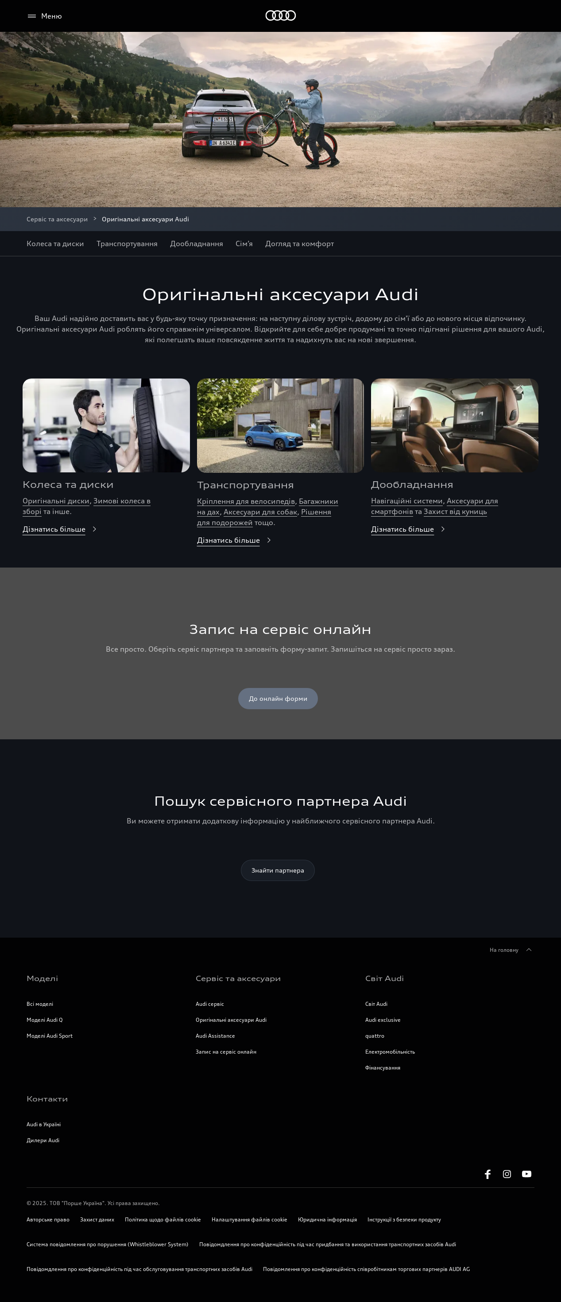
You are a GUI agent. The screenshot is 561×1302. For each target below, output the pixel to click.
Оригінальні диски (56, 500)
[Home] (280, 16)
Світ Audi (384, 978)
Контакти (47, 1098)
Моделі (42, 978)
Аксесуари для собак (260, 511)
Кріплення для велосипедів (246, 501)
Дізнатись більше (61, 529)
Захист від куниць (455, 511)
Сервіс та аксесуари (57, 219)
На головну (512, 950)
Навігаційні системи (407, 500)
